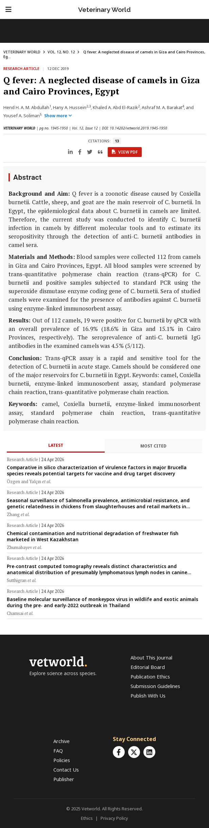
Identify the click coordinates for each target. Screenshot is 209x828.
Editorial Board (147, 667)
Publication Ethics (150, 676)
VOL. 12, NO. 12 (61, 52)
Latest (55, 445)
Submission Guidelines (155, 686)
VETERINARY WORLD (21, 52)
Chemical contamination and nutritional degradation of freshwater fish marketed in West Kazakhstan (92, 536)
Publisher (63, 779)
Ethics (87, 818)
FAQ (58, 750)
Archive (61, 741)
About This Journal (151, 657)
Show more (58, 116)
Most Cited (153, 446)
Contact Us (66, 770)
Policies (61, 760)
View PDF (125, 152)
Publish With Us (148, 695)
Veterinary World (104, 9)
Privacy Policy (114, 818)
